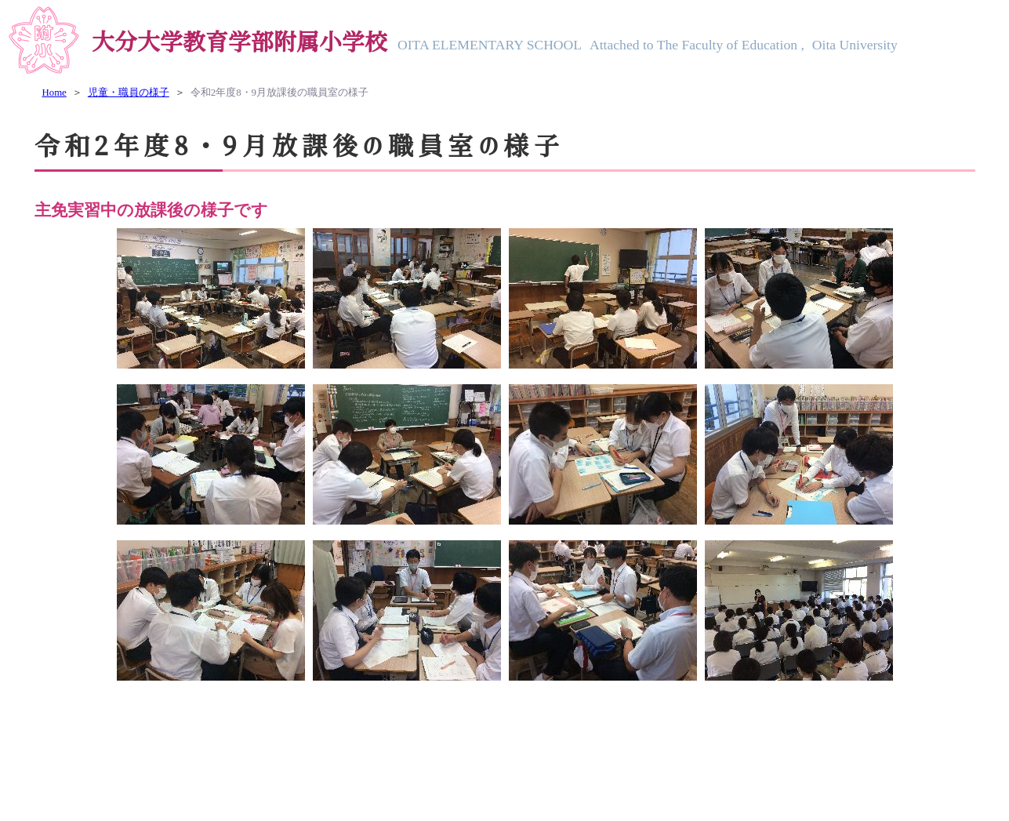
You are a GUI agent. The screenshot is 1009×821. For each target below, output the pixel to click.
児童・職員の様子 (128, 92)
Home (54, 92)
